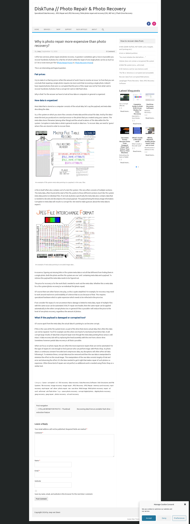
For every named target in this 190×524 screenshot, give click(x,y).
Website (38, 481)
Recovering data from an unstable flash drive (94, 409)
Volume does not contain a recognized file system (136, 61)
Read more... (125, 111)
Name (37, 461)
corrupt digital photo (85, 391)
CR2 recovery (63, 382)
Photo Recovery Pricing (84, 63)
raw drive (74, 388)
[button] (185, 504)
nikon (55, 388)
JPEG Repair (88, 385)
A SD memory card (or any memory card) (133, 69)
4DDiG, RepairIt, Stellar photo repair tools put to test (150, 141)
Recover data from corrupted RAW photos (134, 77)
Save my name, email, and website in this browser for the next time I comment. (64, 494)
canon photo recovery (69, 391)
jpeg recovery (40, 394)
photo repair (62, 388)
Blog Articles (81, 29)
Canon (44, 382)
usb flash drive (51, 391)
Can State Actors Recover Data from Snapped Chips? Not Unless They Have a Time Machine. (124, 145)
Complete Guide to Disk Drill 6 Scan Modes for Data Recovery (137, 109)
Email (37, 471)
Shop (58, 29)
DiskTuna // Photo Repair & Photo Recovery (80, 8)
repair (106, 388)
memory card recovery (101, 385)
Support (68, 29)
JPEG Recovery (78, 385)
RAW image (83, 388)
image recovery (56, 385)
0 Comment (110, 51)
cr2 (56, 382)
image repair (67, 385)
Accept (149, 518)
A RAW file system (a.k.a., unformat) (131, 65)
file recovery (45, 385)
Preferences (179, 518)
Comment (39, 433)
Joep (39, 51)
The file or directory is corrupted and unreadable (136, 73)
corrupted (51, 382)
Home (37, 29)
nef (51, 388)
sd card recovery (73, 394)
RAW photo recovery (95, 388)
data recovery (74, 382)
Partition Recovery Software (150, 106)
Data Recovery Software (88, 382)
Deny (164, 518)
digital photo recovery (102, 391)
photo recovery (60, 394)
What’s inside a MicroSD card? (137, 139)
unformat (42, 391)
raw (69, 388)
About (94, 29)
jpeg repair (50, 394)
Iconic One (131, 519)
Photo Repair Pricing (64, 63)
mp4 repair (45, 388)
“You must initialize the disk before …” (132, 57)
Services (47, 29)
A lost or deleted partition (128, 53)
